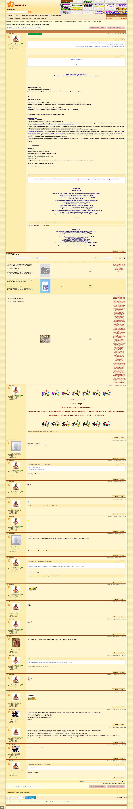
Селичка (116, 269)
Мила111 (117, 268)
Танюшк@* (116, 335)
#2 (125, 385)
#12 (125, 619)
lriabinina (116, 367)
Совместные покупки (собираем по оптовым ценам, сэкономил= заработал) (36, 21)
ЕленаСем (115, 308)
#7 (125, 516)
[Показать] (46, 225)
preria (121, 348)
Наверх (8, 801)
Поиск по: (34, 258)
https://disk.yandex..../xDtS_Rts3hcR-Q (45, 153)
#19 (125, 744)
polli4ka (117, 267)
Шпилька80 (117, 324)
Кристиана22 (117, 312)
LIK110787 (121, 352)
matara (117, 358)
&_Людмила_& (121, 336)
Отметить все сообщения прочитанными (37, 801)
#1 (125, 33)
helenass (119, 301)
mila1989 (121, 327)
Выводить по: (99, 257)
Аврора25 (121, 347)
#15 (125, 674)
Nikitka (123, 372)
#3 (125, 440)
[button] (22, 258)
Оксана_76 (117, 350)
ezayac (123, 305)
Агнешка (121, 267)
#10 (125, 584)
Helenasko (121, 339)
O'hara (123, 335)
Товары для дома (59, 21)
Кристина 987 (121, 302)
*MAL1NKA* (117, 296)
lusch (116, 317)
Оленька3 (122, 343)
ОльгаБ (122, 324)
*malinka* (121, 376)
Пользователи (44, 15)
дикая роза (121, 341)
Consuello (119, 372)
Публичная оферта (71, 801)
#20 (125, 760)
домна (122, 374)
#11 (125, 601)
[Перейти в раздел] (101, 781)
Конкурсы (10, 18)
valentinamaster (121, 329)
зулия (116, 298)
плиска (118, 378)
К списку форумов (15, 801)
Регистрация (109, 18)
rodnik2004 (122, 300)
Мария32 (120, 309)
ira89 (123, 321)
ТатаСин (115, 343)
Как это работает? (27, 18)
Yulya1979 (117, 325)
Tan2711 (115, 364)
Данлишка (122, 337)
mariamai (123, 378)
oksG (118, 343)
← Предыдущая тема (106, 783)
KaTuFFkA (121, 355)
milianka (117, 333)
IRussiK (114, 264)
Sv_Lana (122, 332)
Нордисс (115, 265)
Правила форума (56, 15)
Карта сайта (49, 801)
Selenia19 (116, 339)
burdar (115, 375)
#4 (125, 460)
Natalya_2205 (116, 363)
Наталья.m (122, 354)
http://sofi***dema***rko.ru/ (45, 102)
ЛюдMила (116, 327)
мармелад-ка (116, 323)
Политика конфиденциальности (59, 801)
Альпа (121, 268)
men (120, 335)
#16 (125, 691)
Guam (122, 296)
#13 (125, 636)
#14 (125, 655)
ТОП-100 (16, 15)
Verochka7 (116, 314)
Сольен (116, 356)
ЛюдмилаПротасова (119, 316)
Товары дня (24, 15)
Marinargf (115, 305)
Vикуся (114, 378)
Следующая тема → (121, 783)
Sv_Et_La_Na (121, 265)
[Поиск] (29, 12)
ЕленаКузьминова (119, 331)
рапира (119, 374)
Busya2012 (121, 269)
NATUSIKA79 (120, 368)
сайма (120, 298)
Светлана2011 (116, 366)
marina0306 (117, 319)
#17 (125, 709)
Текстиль (66, 21)
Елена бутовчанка (119, 306)
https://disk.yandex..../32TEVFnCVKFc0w (87, 415)
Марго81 (117, 300)
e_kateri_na (117, 344)
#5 (125, 481)
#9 (125, 557)
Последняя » (37, 27)
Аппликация (117, 371)
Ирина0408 (117, 304)
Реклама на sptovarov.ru (29, 797)
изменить (12, 9)
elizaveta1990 (121, 308)
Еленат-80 (116, 370)
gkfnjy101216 (117, 362)
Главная (9, 15)
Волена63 (121, 367)
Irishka (115, 374)
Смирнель (116, 320)
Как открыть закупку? (40, 18)
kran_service (121, 351)
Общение (17, 18)
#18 (125, 727)
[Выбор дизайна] (11, 798)
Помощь (125, 18)
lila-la (116, 309)
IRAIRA (117, 340)
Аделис (122, 344)
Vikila (121, 333)
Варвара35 (121, 328)
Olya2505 (122, 366)
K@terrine (120, 346)
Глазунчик (120, 317)
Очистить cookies (23, 801)
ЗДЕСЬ (98, 193)
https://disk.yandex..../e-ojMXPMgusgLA (55, 108)
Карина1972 (121, 313)
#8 (125, 533)
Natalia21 (119, 264)
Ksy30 (118, 337)
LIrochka (45, 550)
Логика (122, 325)
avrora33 (116, 376)
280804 (116, 355)
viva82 (122, 312)
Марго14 (115, 332)
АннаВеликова (119, 310)
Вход (116, 16)
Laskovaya (119, 321)
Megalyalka (116, 354)
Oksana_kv (121, 356)
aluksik (115, 336)
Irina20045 (122, 363)
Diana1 (116, 352)
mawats (115, 329)
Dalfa (118, 375)
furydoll (122, 304)
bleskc (116, 346)
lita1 (119, 332)
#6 (125, 498)
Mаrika (114, 337)
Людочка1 (119, 271)
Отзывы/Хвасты (34, 15)
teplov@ (122, 319)
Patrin (115, 368)
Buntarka (117, 348)
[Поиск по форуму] (14, 12)
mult (122, 362)
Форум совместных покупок (12, 21)
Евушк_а (121, 320)
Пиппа (114, 372)
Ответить (115, 251)
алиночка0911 (119, 360)
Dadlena (116, 313)
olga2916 (116, 341)
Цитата (122, 251)
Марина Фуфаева (117, 297)
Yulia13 (122, 371)
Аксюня (121, 358)
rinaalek (120, 305)
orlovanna (116, 328)
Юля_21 (115, 301)
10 (30, 27)
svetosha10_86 (121, 364)
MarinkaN (121, 314)
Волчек (124, 264)
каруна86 (116, 347)
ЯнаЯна (121, 340)
